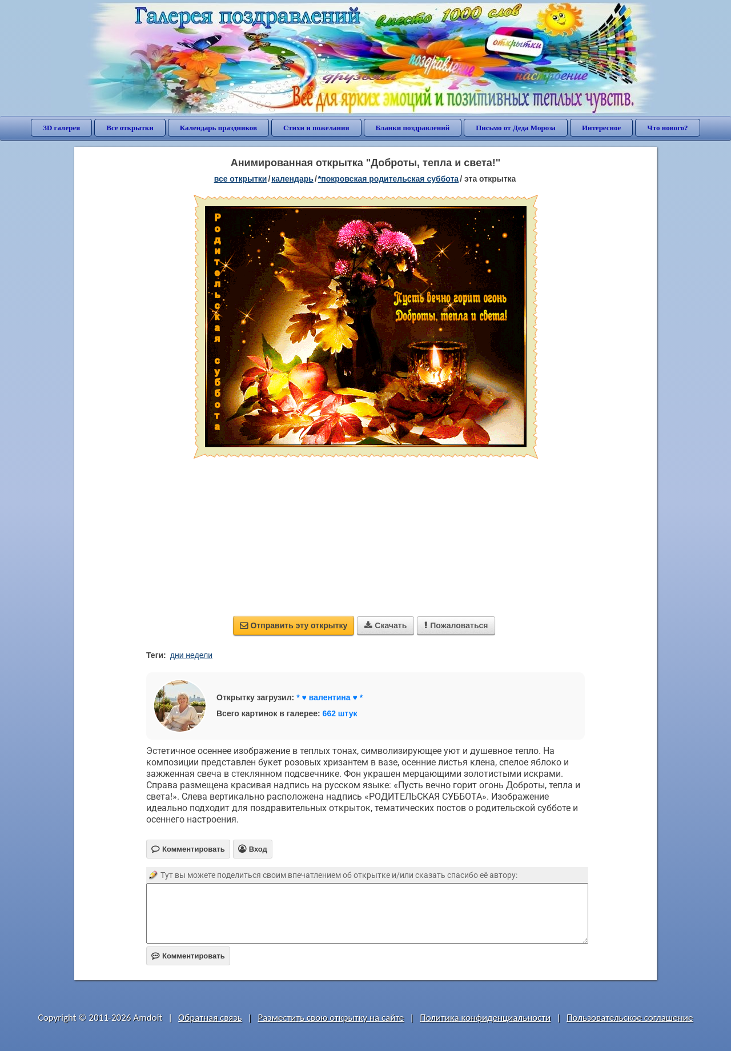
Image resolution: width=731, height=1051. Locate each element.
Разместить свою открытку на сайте (331, 1018)
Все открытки (130, 127)
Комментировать (188, 956)
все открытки (240, 178)
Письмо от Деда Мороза (516, 127)
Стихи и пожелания (316, 127)
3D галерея (61, 127)
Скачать (385, 625)
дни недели (191, 655)
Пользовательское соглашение (630, 1018)
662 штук (340, 713)
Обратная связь (210, 1018)
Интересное (601, 127)
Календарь (292, 178)
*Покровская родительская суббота (388, 178)
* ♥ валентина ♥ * (329, 697)
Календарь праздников (218, 127)
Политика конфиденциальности (485, 1018)
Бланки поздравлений (413, 127)
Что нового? (667, 127)
